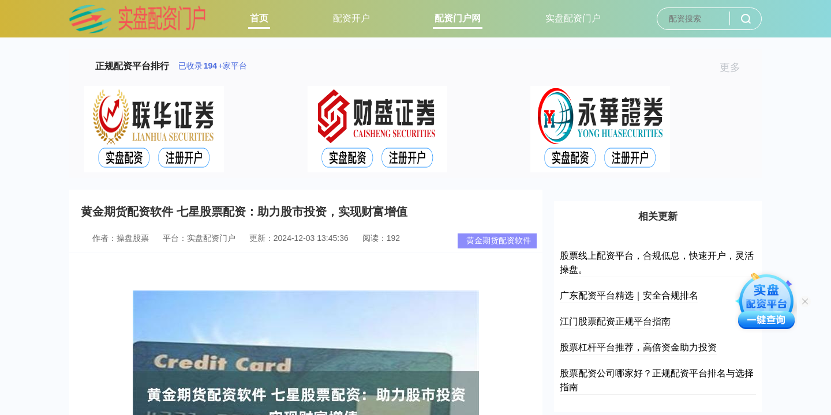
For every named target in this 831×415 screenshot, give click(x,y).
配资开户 (351, 18)
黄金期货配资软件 (498, 240)
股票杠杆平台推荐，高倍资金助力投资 (638, 347)
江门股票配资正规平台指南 (615, 321)
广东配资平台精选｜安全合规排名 (629, 295)
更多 (735, 67)
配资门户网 (458, 18)
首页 (259, 18)
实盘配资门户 (573, 18)
